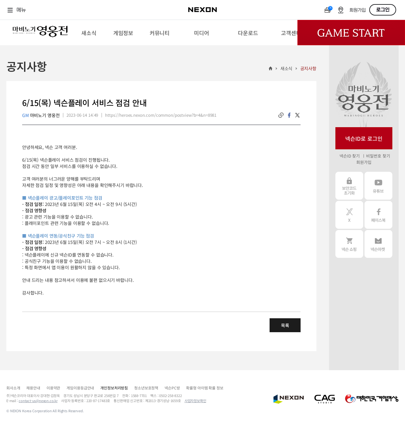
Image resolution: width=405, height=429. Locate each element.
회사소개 (13, 387)
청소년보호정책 (146, 387)
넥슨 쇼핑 (349, 244)
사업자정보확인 (195, 400)
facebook (289, 115)
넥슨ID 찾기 (350, 156)
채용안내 (33, 387)
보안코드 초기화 (349, 186)
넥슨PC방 (172, 387)
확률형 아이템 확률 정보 (204, 387)
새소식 (286, 68)
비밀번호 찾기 (378, 156)
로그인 (382, 10)
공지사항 (308, 68)
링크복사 (281, 115)
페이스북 (378, 215)
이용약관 (53, 387)
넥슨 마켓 (378, 244)
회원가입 (357, 10)
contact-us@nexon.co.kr (38, 400)
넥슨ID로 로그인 (364, 138)
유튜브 (378, 186)
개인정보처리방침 (114, 387)
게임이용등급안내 (80, 387)
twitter (297, 115)
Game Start (351, 32)
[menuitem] (89, 32)
